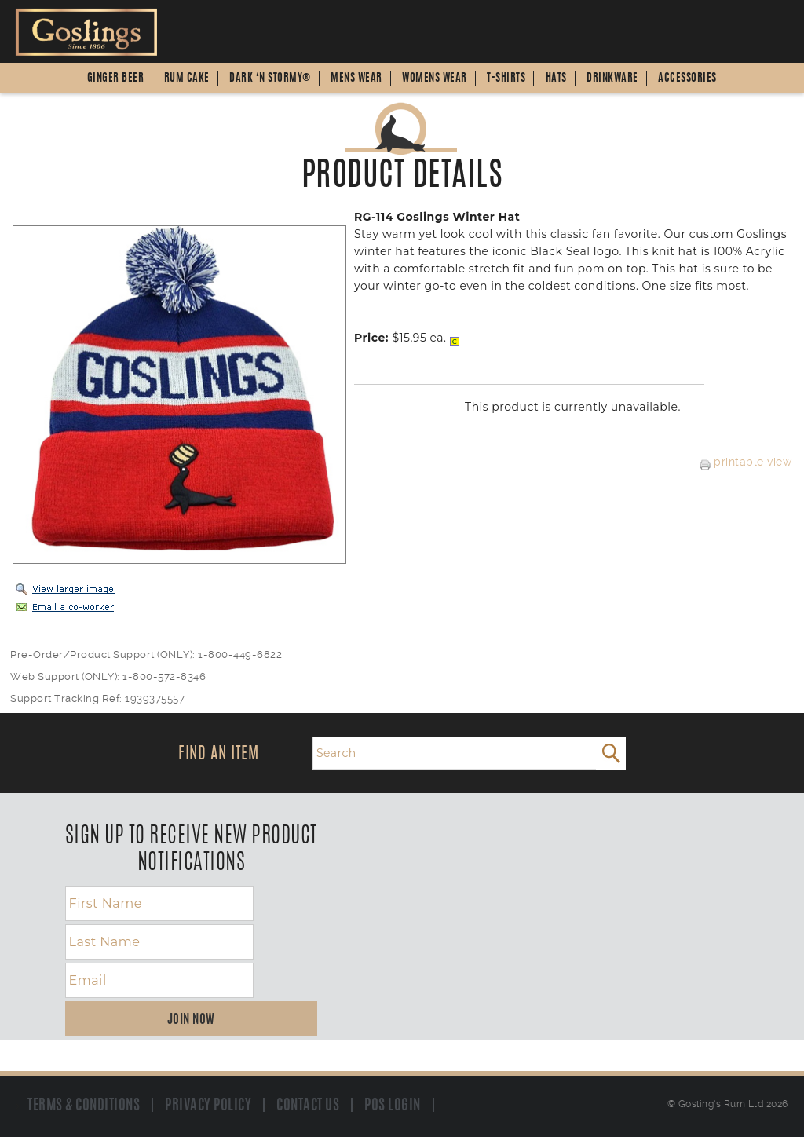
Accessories (687, 78)
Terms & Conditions (83, 1105)
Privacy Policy (208, 1105)
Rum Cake (187, 78)
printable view (746, 461)
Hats (556, 78)
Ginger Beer (115, 78)
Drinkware (612, 78)
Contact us (307, 1105)
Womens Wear (434, 78)
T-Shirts (506, 78)
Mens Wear (356, 78)
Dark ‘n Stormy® (270, 78)
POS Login (392, 1105)
